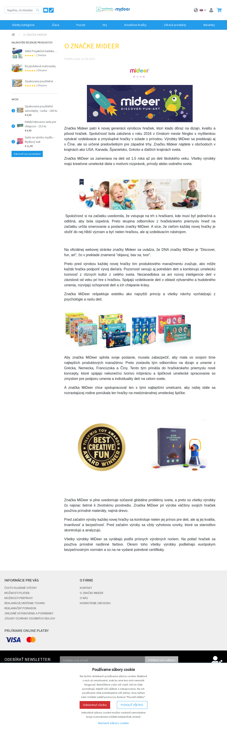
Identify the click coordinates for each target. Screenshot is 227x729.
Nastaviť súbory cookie (113, 723)
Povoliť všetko (132, 705)
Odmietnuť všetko (95, 705)
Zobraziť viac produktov (27, 153)
